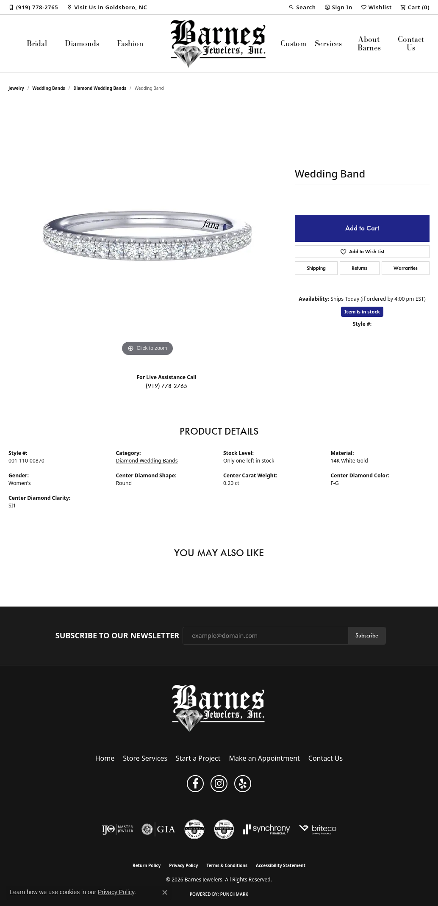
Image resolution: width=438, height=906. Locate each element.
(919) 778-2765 (166, 386)
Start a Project (198, 758)
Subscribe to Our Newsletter (117, 635)
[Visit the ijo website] (117, 829)
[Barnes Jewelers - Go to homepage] (219, 708)
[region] (147, 231)
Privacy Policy (183, 865)
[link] (33, 7)
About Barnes (369, 43)
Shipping (316, 268)
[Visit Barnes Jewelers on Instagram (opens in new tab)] (219, 783)
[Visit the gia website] (158, 829)
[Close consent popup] (164, 892)
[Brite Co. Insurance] (317, 829)
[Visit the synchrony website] (266, 829)
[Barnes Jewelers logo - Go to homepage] (219, 43)
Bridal (37, 43)
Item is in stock (362, 311)
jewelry (16, 88)
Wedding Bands (49, 88)
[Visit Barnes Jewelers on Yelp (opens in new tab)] (242, 783)
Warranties (406, 268)
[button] (302, 7)
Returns (359, 268)
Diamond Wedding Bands (99, 88)
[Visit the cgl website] (194, 829)
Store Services (145, 758)
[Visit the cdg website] (224, 829)
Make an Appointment (264, 758)
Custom (293, 43)
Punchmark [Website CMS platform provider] (234, 894)
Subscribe (366, 635)
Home (105, 758)
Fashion (130, 43)
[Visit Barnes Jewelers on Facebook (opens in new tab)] (195, 783)
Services (328, 43)
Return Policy (147, 865)
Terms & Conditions (226, 865)
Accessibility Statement (280, 865)
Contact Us (411, 43)
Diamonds (82, 43)
